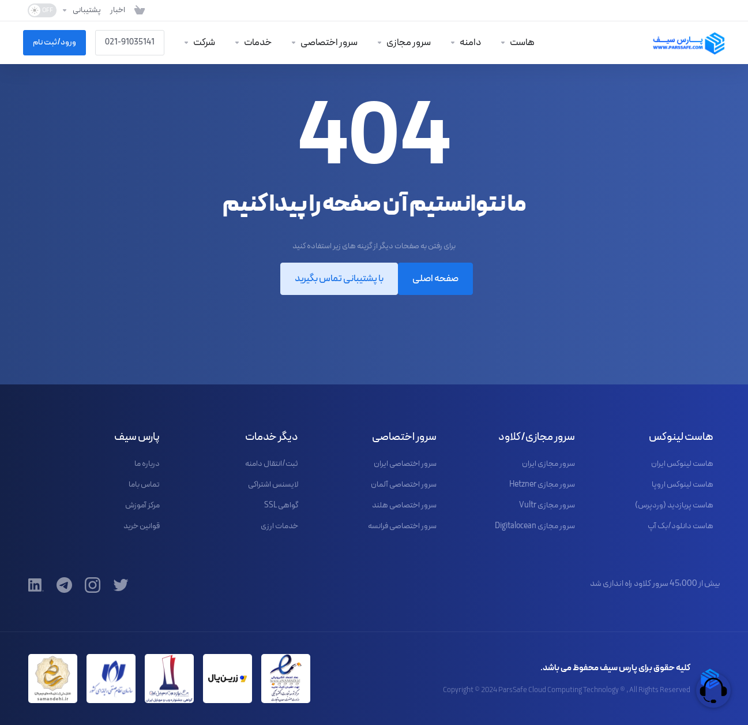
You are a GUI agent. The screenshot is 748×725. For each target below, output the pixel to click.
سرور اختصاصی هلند (404, 505)
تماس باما (144, 485)
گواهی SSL (281, 505)
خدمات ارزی (279, 526)
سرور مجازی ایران (548, 464)
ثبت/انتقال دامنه (271, 464)
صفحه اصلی (435, 278)
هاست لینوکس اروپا (682, 485)
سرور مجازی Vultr (547, 505)
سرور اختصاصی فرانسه (402, 526)
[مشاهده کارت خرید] (139, 10)
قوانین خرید (141, 526)
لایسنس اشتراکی (273, 485)
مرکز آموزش (142, 505)
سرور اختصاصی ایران (405, 464)
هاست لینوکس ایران (682, 464)
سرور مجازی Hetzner (542, 485)
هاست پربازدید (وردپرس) (674, 505)
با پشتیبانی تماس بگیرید (339, 278)
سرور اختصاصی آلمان (404, 485)
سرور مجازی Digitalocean (535, 526)
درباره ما (147, 464)
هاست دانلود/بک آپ (680, 526)
